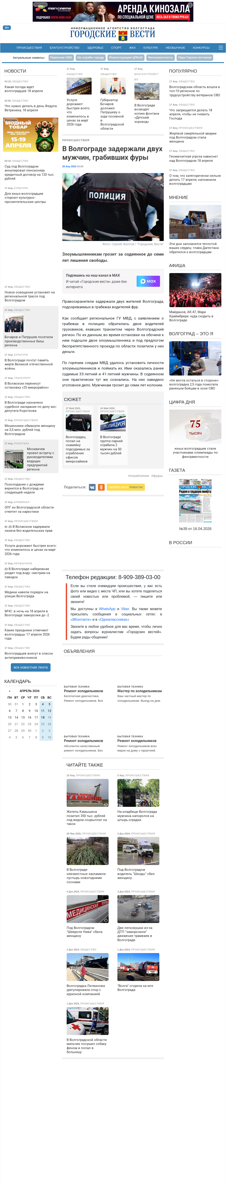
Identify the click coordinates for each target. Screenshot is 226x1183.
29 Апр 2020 (69, 166)
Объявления (79, 651)
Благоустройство (64, 47)
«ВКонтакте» (81, 619)
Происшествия (29, 47)
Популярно (183, 71)
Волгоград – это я (191, 333)
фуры (158, 476)
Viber (125, 609)
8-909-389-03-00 (139, 577)
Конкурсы (201, 47)
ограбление (139, 476)
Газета (177, 470)
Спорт (116, 47)
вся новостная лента (31, 667)
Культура (150, 47)
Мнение (178, 197)
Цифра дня (182, 402)
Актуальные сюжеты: (29, 57)
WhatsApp (108, 609)
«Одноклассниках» (113, 619)
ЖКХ (132, 47)
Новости (15, 71)
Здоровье (95, 47)
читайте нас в (126, 487)
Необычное (175, 47)
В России (180, 542)
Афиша (177, 265)
